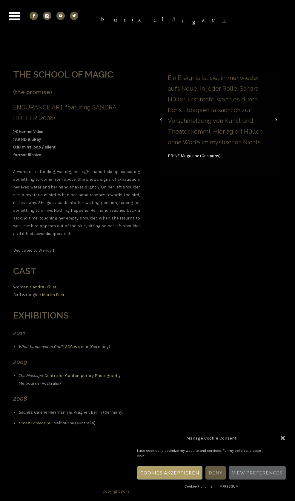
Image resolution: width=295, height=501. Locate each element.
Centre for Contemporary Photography (82, 375)
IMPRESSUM (229, 486)
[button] (283, 438)
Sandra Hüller (43, 287)
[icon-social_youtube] (62, 16)
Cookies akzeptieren (169, 473)
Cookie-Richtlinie (199, 486)
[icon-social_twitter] (74, 16)
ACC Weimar (77, 346)
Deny (215, 473)
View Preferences (257, 473)
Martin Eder (53, 294)
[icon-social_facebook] (35, 16)
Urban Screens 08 (35, 423)
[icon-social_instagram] (48, 16)
